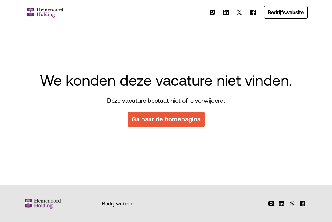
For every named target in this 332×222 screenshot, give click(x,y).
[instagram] (212, 12)
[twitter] (239, 12)
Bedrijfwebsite (118, 203)
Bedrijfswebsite (286, 12)
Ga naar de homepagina (166, 119)
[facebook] (253, 12)
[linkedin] (226, 12)
